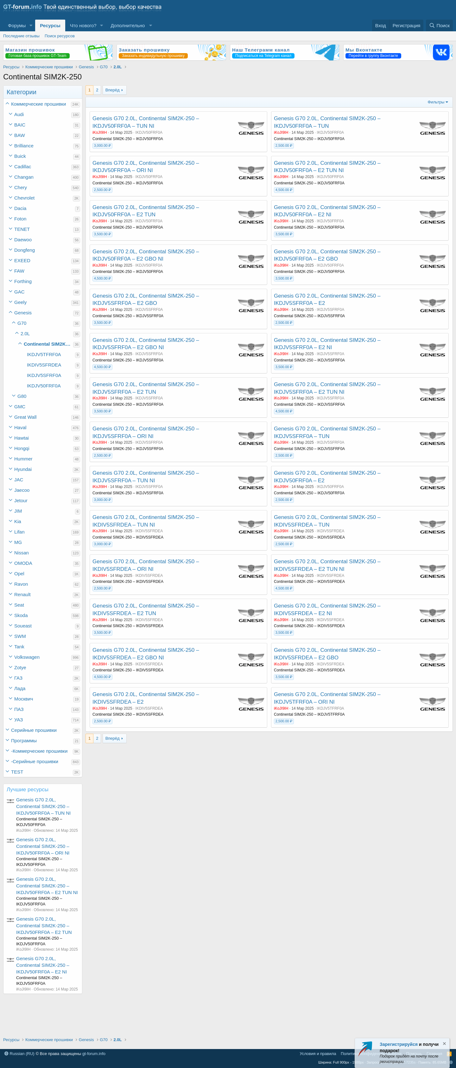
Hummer (23, 458)
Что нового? (83, 25)
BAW (19, 135)
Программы (24, 740)
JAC (18, 479)
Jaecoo (21, 490)
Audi (19, 114)
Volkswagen (27, 657)
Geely (20, 302)
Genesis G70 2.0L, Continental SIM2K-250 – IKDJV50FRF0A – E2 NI (42, 965)
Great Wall (25, 417)
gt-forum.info (93, 1053)
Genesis (23, 312)
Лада (19, 688)
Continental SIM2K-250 (48, 344)
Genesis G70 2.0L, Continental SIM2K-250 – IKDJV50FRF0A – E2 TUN (44, 925)
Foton (20, 218)
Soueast (23, 625)
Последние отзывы (21, 36)
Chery (20, 187)
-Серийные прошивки (34, 761)
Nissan (21, 552)
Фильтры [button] (436, 102)
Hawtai (21, 438)
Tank (19, 646)
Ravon (21, 584)
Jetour (21, 500)
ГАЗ (18, 678)
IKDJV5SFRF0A (44, 375)
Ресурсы (50, 25)
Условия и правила (318, 1053)
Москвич (23, 698)
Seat (19, 605)
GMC (19, 406)
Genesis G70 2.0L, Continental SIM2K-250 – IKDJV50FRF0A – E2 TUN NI (47, 885)
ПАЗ (19, 709)
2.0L (25, 333)
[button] (30, 25)
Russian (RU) (19, 1053)
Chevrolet (24, 198)
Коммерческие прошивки (38, 104)
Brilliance (24, 145)
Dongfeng (24, 250)
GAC (19, 291)
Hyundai (23, 469)
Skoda (21, 615)
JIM (18, 511)
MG (18, 542)
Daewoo (23, 239)
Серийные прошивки (34, 730)
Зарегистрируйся (399, 1044)
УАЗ (18, 719)
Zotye (20, 667)
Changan (24, 177)
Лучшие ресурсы (27, 790)
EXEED (22, 260)
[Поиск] (439, 25)
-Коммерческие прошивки (39, 751)
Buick (20, 156)
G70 (21, 323)
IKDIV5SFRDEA (44, 364)
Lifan (19, 531)
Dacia (20, 208)
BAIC (19, 124)
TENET (22, 229)
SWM (20, 636)
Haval (20, 427)
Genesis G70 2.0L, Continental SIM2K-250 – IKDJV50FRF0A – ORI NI (42, 846)
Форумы (17, 25)
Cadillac (22, 166)
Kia (17, 521)
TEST (17, 772)
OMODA (23, 563)
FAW (19, 271)
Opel (19, 573)
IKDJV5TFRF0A (44, 354)
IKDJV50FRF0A (44, 385)
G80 (21, 396)
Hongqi (21, 448)
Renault (22, 594)
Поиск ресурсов (60, 36)
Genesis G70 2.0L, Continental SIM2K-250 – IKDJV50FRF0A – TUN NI (43, 806)
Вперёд (112, 90)
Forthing (23, 281)
